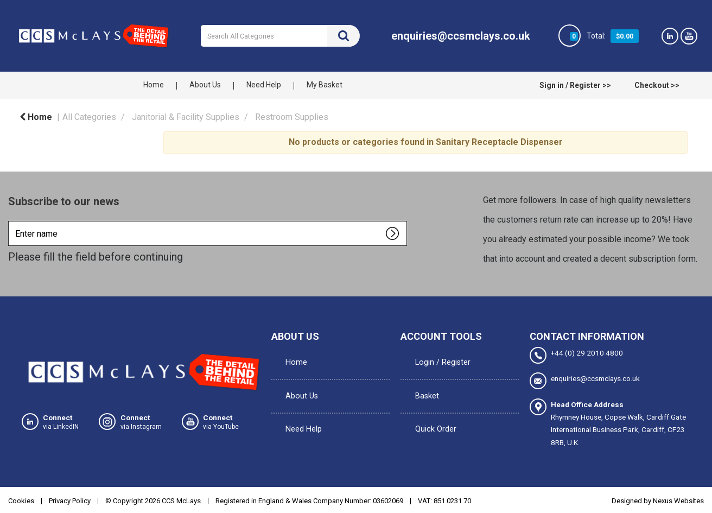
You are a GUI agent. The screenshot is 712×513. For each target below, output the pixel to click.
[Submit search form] (343, 36)
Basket (422, 379)
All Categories (89, 117)
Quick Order (430, 401)
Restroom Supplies (291, 117)
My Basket (324, 84)
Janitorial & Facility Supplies (185, 117)
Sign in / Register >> (575, 85)
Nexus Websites (678, 499)
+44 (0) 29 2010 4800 (576, 355)
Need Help (263, 84)
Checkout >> (656, 85)
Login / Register (437, 357)
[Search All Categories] (280, 35)
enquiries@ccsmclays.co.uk (585, 380)
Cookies (21, 499)
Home (153, 84)
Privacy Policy (70, 499)
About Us (205, 84)
